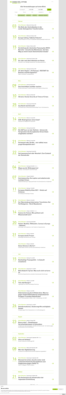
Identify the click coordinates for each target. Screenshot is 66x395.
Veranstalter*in (41, 12)
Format (16, 12)
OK (55, 389)
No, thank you (61, 389)
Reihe (50, 12)
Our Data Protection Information (4, 392)
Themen (24, 12)
